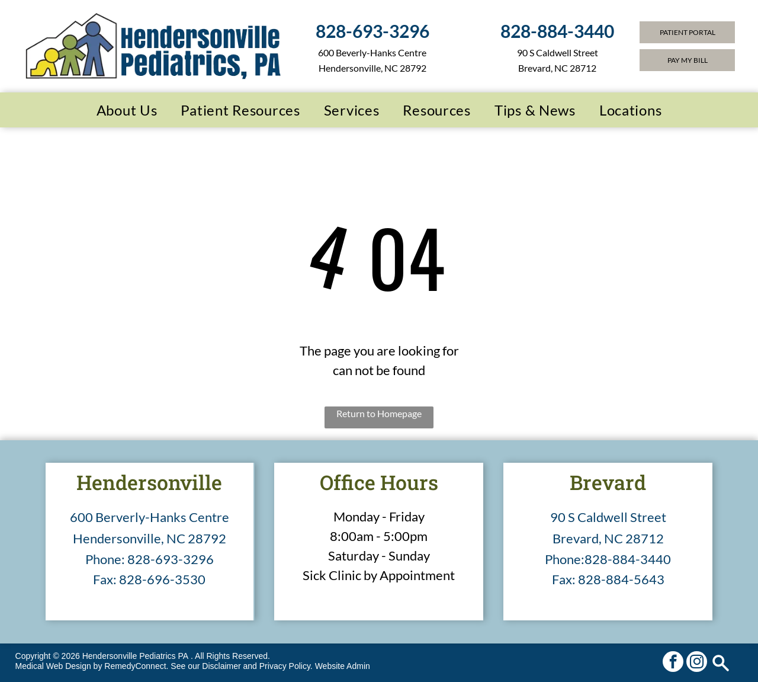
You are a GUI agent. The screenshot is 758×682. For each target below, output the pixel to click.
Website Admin (342, 666)
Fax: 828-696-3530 (149, 579)
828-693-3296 (170, 559)
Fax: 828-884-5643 (608, 579)
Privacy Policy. (286, 666)
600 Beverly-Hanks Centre (372, 52)
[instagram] (696, 663)
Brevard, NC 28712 (608, 538)
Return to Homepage (379, 413)
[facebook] (673, 663)
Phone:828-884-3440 (608, 559)
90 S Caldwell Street (608, 517)
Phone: (105, 559)
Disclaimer (221, 666)
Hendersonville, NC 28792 (372, 67)
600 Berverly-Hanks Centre (149, 517)
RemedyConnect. (136, 666)
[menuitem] (127, 109)
